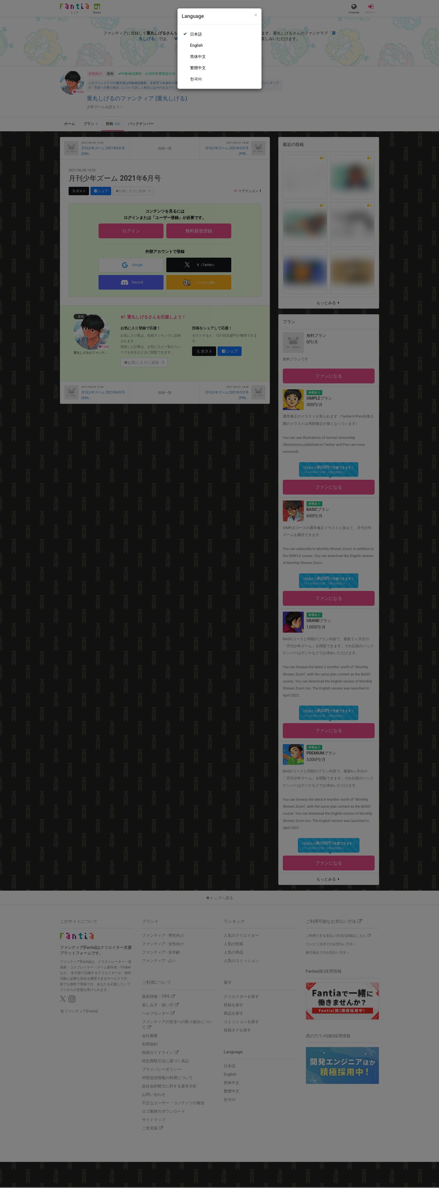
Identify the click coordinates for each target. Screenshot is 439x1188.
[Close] (255, 15)
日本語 (196, 34)
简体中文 (198, 56)
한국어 (196, 79)
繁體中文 (198, 68)
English (196, 45)
